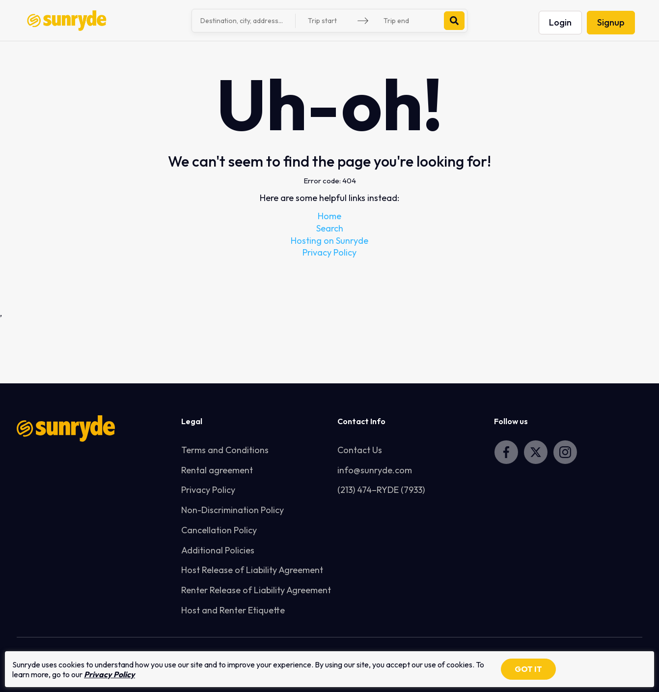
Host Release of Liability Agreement (252, 570)
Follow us (511, 421)
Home (329, 216)
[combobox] (245, 21)
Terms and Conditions (225, 450)
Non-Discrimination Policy (232, 510)
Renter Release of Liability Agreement (256, 590)
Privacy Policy (329, 252)
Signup (611, 22)
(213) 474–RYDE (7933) (381, 489)
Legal (191, 421)
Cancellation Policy (219, 530)
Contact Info (361, 421)
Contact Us (359, 450)
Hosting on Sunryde (329, 240)
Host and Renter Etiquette (233, 610)
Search (329, 228)
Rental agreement (217, 470)
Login (560, 22)
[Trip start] (332, 21)
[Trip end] (408, 21)
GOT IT (528, 669)
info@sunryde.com (374, 470)
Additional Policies (217, 550)
